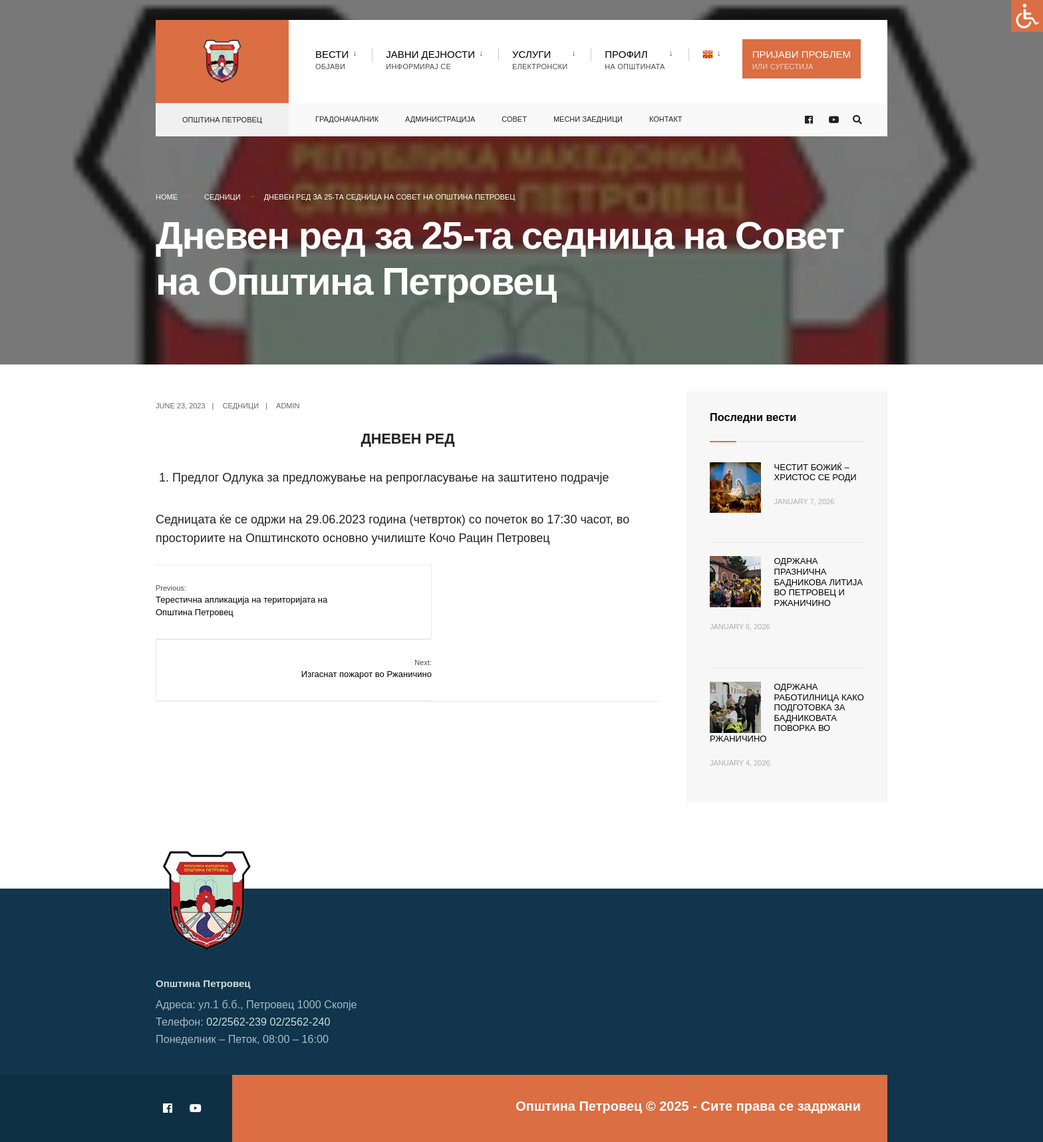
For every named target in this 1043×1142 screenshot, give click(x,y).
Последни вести (758, 417)
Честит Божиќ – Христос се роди (815, 472)
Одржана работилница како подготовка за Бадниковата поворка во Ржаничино (787, 713)
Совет (514, 116)
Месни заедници (588, 116)
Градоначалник (346, 116)
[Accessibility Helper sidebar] (1027, 16)
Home (167, 197)
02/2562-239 (236, 1021)
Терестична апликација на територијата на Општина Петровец (241, 599)
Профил (635, 60)
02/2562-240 (300, 1021)
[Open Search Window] (855, 117)
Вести (332, 60)
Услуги (539, 60)
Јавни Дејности (430, 60)
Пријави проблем (801, 60)
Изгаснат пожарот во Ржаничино (594, 593)
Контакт (665, 116)
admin (287, 406)
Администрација (440, 116)
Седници (222, 197)
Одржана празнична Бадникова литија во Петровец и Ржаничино (818, 581)
